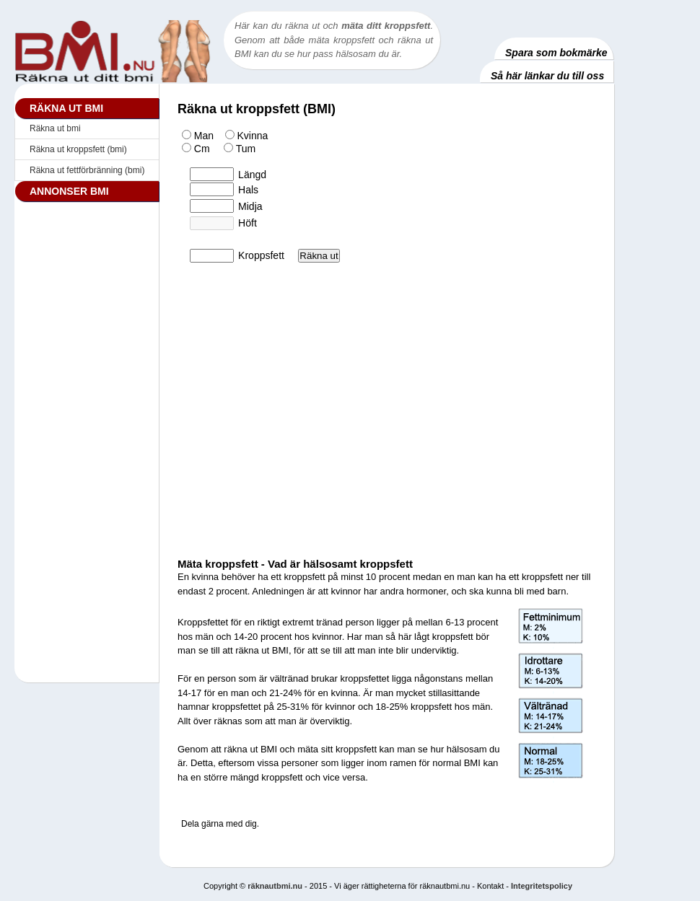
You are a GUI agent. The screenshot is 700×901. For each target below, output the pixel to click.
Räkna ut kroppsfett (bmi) (78, 149)
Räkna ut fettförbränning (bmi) (87, 170)
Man (197, 135)
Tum (233, 148)
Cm (194, 148)
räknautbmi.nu (275, 886)
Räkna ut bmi (55, 128)
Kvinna (242, 135)
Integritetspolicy (541, 886)
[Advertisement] (86, 427)
